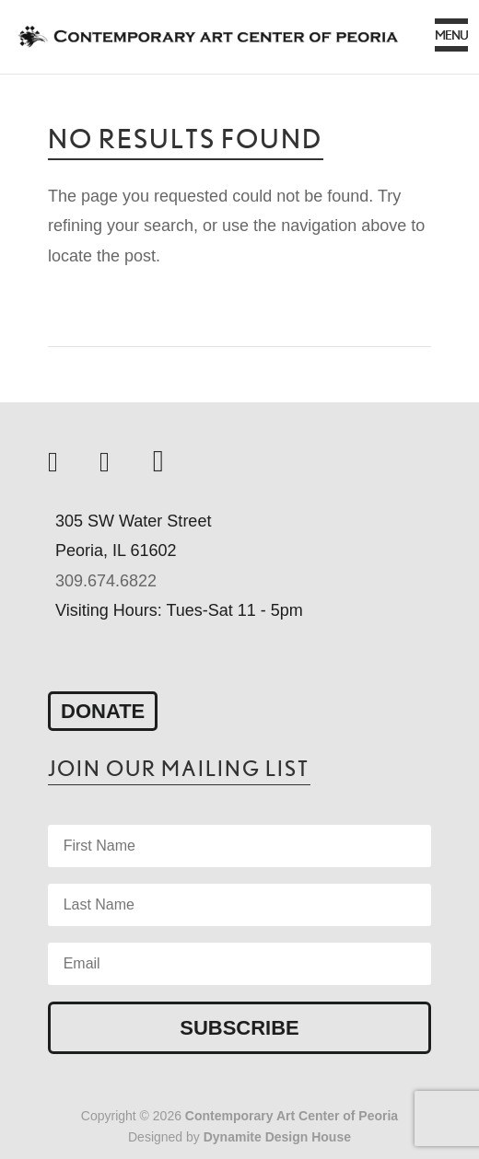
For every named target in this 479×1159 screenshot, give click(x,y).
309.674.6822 (106, 581)
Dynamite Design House (277, 1137)
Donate (103, 711)
